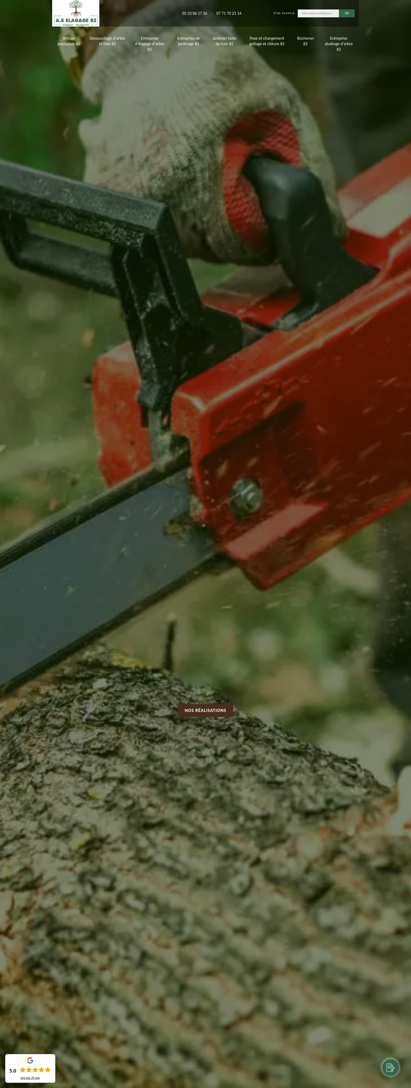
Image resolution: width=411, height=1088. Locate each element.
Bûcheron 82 (305, 41)
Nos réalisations (205, 710)
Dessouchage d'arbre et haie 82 (107, 41)
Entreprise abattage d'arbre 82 (339, 44)
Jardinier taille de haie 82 (224, 41)
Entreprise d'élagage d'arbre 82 (149, 44)
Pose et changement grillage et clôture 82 (267, 41)
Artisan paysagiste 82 (68, 41)
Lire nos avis (30, 1078)
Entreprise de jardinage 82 (188, 41)
